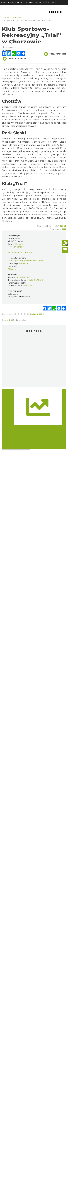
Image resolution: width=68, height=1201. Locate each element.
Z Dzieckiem (56, 12)
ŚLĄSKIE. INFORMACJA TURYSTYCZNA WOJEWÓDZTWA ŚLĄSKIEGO (26, 2)
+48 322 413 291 (23, 277)
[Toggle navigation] (53, 2)
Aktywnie (12, 269)
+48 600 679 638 (35, 280)
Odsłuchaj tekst (55, 54)
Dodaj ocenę (37, 314)
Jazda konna (28, 285)
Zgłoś (63, 226)
